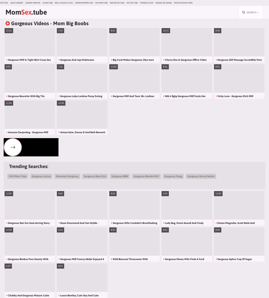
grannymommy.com (84, 3)
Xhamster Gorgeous (67, 176)
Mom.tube (26, 12)
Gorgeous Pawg (173, 176)
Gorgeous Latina (41, 176)
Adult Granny (16, 3)
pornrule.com (146, 3)
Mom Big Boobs (71, 23)
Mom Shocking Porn (183, 3)
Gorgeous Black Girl (95, 176)
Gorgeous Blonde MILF (146, 176)
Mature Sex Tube (117, 3)
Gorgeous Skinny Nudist (201, 176)
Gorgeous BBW (119, 176)
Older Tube (48, 3)
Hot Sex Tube (132, 3)
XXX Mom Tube (101, 3)
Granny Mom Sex (32, 3)
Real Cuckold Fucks (64, 3)
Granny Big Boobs (163, 3)
